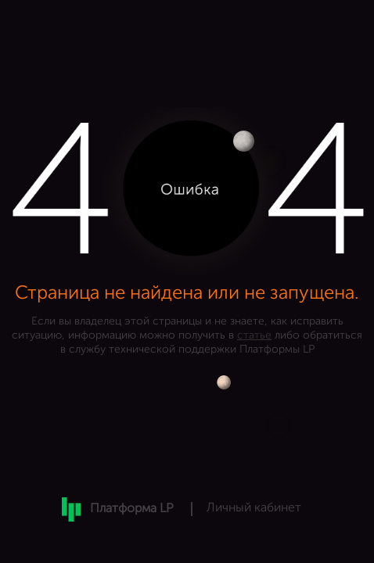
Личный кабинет (254, 508)
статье (254, 335)
